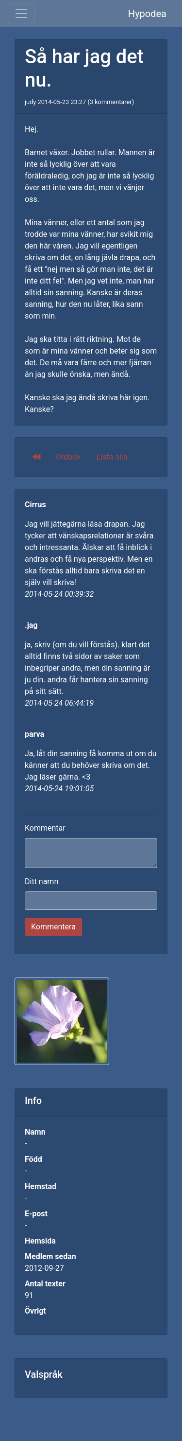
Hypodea (147, 13)
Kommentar (45, 828)
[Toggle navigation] (21, 13)
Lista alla (112, 457)
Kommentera (53, 926)
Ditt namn (41, 881)
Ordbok (68, 457)
